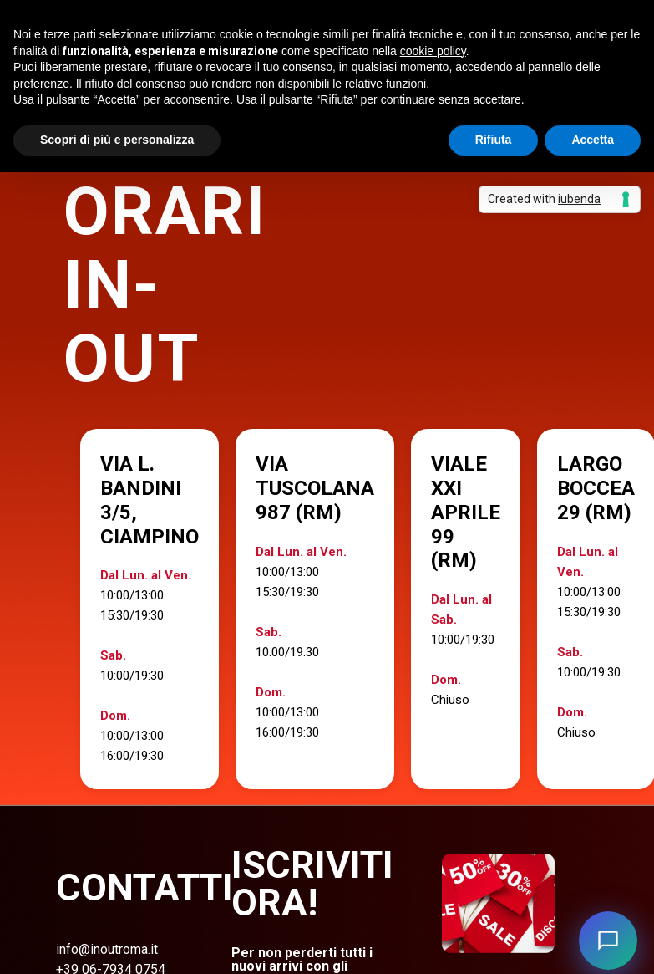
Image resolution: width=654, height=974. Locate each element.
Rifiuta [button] (493, 139)
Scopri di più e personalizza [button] (117, 139)
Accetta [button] (592, 139)
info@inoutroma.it (107, 949)
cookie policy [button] (433, 51)
